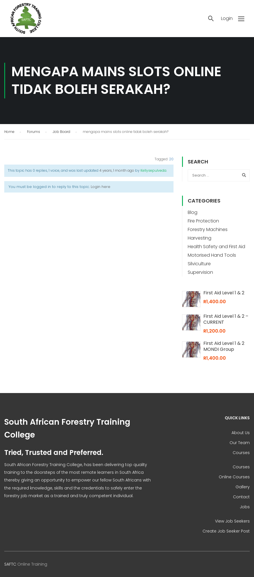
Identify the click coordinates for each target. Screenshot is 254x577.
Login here (100, 186)
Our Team (240, 443)
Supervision (200, 272)
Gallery (243, 487)
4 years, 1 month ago (116, 170)
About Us (241, 433)
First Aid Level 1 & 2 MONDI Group (223, 346)
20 (171, 159)
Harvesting (199, 238)
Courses (241, 452)
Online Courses (234, 477)
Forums (33, 131)
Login (227, 18)
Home (9, 131)
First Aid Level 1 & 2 (223, 292)
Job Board (61, 131)
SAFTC (10, 564)
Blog (192, 212)
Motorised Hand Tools (212, 255)
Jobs (245, 507)
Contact (241, 497)
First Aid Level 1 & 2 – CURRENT (225, 319)
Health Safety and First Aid (216, 246)
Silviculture (199, 263)
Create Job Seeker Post (226, 531)
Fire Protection (203, 221)
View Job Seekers (232, 521)
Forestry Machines (208, 229)
